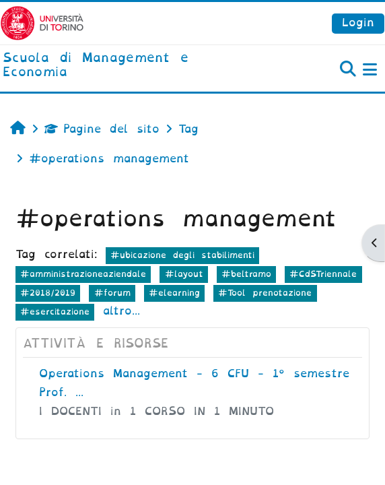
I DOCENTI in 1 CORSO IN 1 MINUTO (156, 411)
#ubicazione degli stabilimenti (182, 255)
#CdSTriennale (323, 274)
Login (358, 22)
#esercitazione (55, 311)
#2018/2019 (47, 293)
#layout (184, 274)
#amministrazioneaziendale (83, 274)
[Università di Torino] (42, 22)
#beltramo (246, 274)
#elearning (174, 293)
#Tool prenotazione (265, 293)
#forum (112, 293)
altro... (121, 310)
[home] (128, 65)
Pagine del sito (102, 129)
